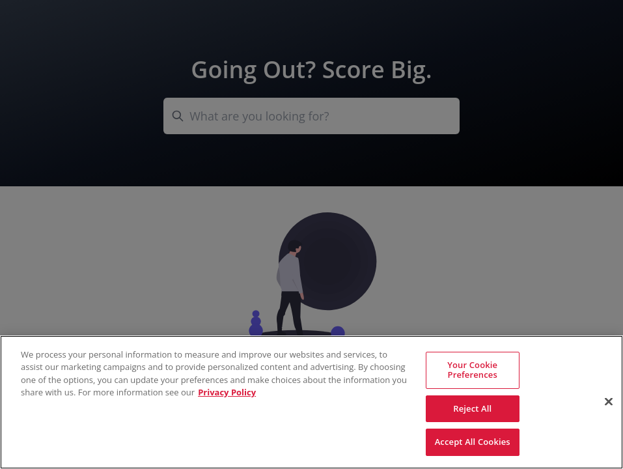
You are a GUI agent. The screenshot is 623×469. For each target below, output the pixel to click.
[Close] (608, 402)
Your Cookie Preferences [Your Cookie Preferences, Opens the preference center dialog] (472, 370)
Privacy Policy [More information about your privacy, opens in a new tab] (227, 392)
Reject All (472, 408)
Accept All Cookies (472, 442)
